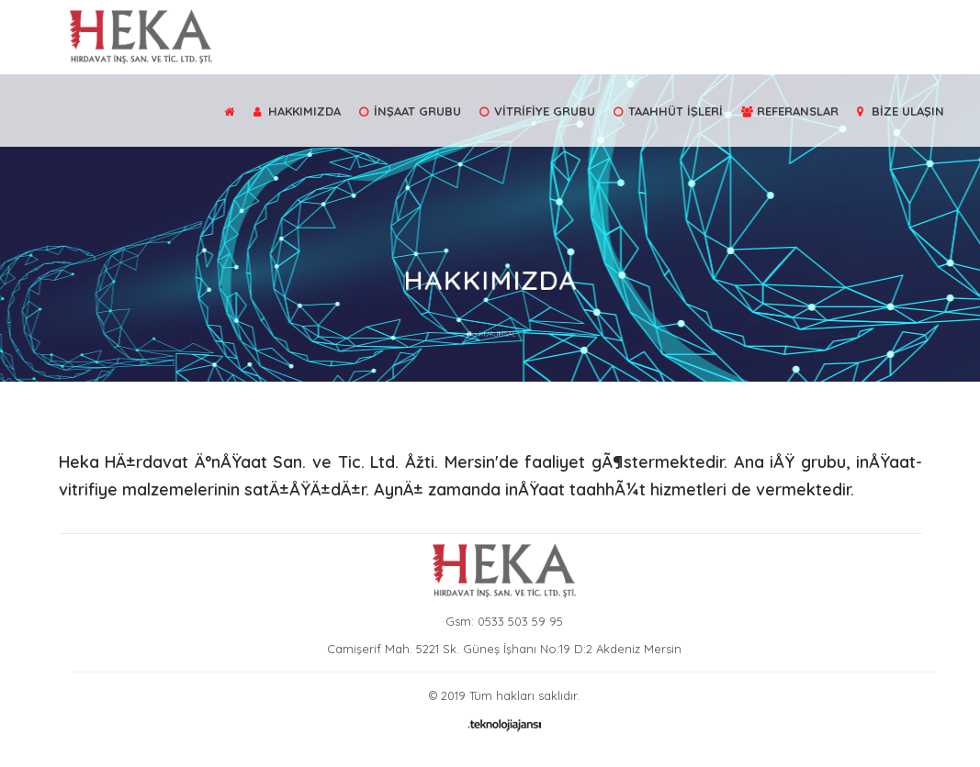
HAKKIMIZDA (297, 111)
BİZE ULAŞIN (900, 111)
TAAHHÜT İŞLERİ (668, 111)
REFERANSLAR (790, 111)
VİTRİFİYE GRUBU (537, 111)
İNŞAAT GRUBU (410, 111)
